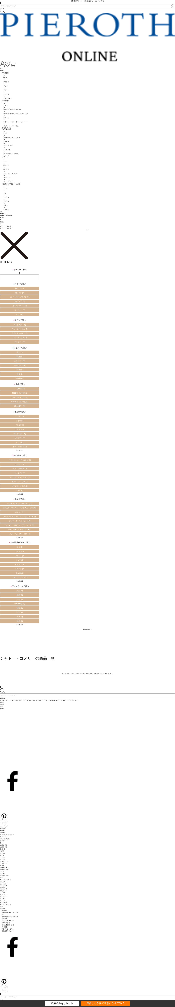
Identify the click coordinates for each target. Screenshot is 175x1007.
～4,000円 (20, 389)
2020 (20, 617)
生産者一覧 (3, 847)
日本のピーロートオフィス (10, 912)
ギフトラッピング (5, 904)
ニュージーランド (19, 577)
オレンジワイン (20, 306)
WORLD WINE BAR (6, 215)
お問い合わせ (6, 923)
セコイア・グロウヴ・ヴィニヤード (19, 525)
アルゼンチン (20, 434)
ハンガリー (3, 882)
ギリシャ (2, 898)
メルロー (19, 464)
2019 (20, 621)
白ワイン (19, 293)
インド (19, 442)
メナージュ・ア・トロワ (19, 534)
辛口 (20, 352)
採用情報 (4, 927)
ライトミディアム (19, 329)
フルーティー (20, 365)
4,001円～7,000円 (19, 393)
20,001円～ (19, 406)
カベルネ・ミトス (19, 486)
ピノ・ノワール (20, 469)
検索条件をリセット (62, 1003)
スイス (19, 573)
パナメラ (19, 512)
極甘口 (19, 378)
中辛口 (19, 357)
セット (19, 314)
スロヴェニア (4, 875)
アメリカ (19, 429)
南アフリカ (3, 888)
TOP (1, 68)
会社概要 (4, 910)
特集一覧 (2, 908)
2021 (20, 612)
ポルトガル (3, 884)
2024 (20, 591)
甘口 (20, 374)
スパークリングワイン (19, 297)
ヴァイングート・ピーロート (19, 503)
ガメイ (19, 490)
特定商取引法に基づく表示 (10, 916)
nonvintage (19, 604)
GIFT (1, 211)
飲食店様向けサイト (8, 931)
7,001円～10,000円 (19, 397)
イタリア (19, 425)
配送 (3, 914)
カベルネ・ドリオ (19, 482)
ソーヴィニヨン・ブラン (19, 477)
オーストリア (4, 869)
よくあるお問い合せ (8, 925)
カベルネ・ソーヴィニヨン (20, 460)
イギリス (2, 892)
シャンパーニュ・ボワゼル (19, 530)
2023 (20, 595)
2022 (20, 608)
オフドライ (19, 361)
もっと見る (19, 450)
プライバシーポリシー (8, 929)
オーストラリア (20, 447)
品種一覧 (2, 849)
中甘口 (19, 370)
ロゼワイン (19, 301)
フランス (19, 416)
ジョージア (3, 894)
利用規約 (4, 918)
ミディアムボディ (19, 333)
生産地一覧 (3, 845)
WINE (2, 70)
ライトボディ (20, 325)
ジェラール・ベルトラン (19, 521)
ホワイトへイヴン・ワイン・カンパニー (20, 517)
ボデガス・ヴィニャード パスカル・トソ (19, 508)
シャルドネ (19, 473)
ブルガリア (3, 890)
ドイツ (19, 421)
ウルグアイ (19, 438)
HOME (2, 217)
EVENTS (2, 213)
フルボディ (19, 342)
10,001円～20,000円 (19, 402)
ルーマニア (3, 886)
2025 (20, 599)
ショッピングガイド (8, 921)
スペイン (19, 569)
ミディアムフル (20, 338)
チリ (20, 547)
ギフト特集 (3, 902)
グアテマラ (3, 896)
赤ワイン (19, 288)
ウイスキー (19, 310)
